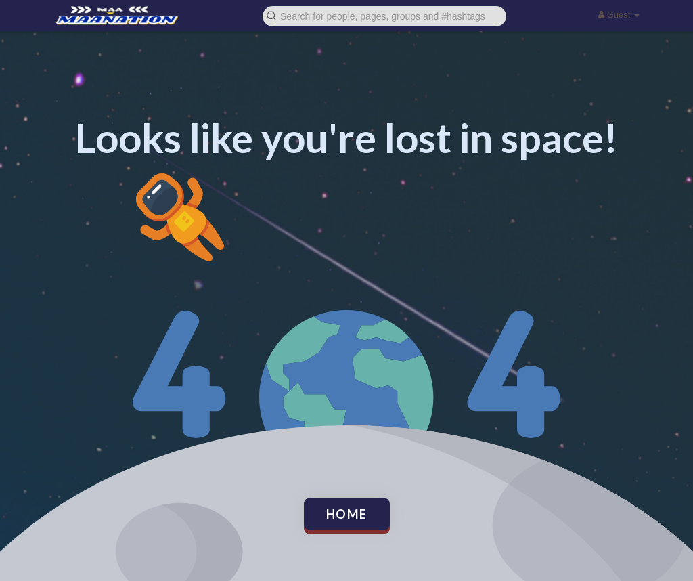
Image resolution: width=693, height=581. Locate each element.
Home (346, 514)
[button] (384, 15)
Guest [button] (619, 14)
